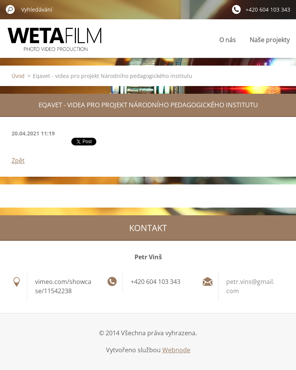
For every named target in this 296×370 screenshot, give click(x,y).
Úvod (18, 75)
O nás (227, 39)
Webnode (176, 350)
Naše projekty (270, 39)
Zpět (18, 160)
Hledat (10, 9)
